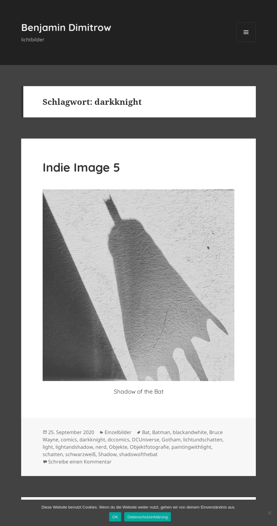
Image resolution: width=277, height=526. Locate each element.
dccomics (118, 439)
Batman (161, 432)
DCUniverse (145, 439)
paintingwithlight (191, 447)
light (48, 447)
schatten (53, 454)
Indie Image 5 (81, 167)
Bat (146, 432)
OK (115, 517)
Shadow (107, 454)
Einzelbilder (118, 432)
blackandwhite (190, 432)
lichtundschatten (202, 439)
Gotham (171, 439)
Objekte (118, 447)
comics (69, 439)
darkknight (92, 439)
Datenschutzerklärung (147, 517)
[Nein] (269, 513)
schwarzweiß (80, 454)
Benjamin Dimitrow (66, 27)
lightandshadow (74, 447)
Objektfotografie (149, 447)
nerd (100, 447)
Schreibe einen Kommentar (80, 461)
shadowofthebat (138, 454)
